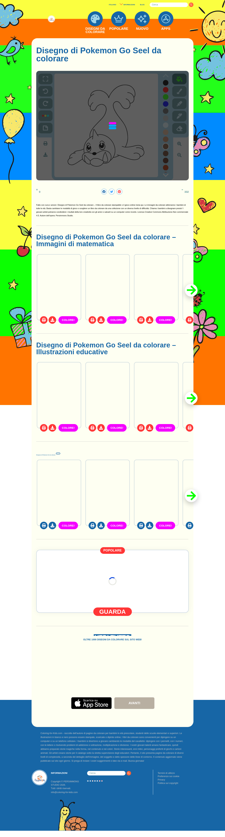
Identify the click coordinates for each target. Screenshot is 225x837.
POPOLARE (118, 29)
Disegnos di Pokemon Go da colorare (97, 453)
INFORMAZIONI (129, 5)
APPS (165, 29)
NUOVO (142, 29)
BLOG (142, 5)
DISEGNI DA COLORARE (95, 30)
